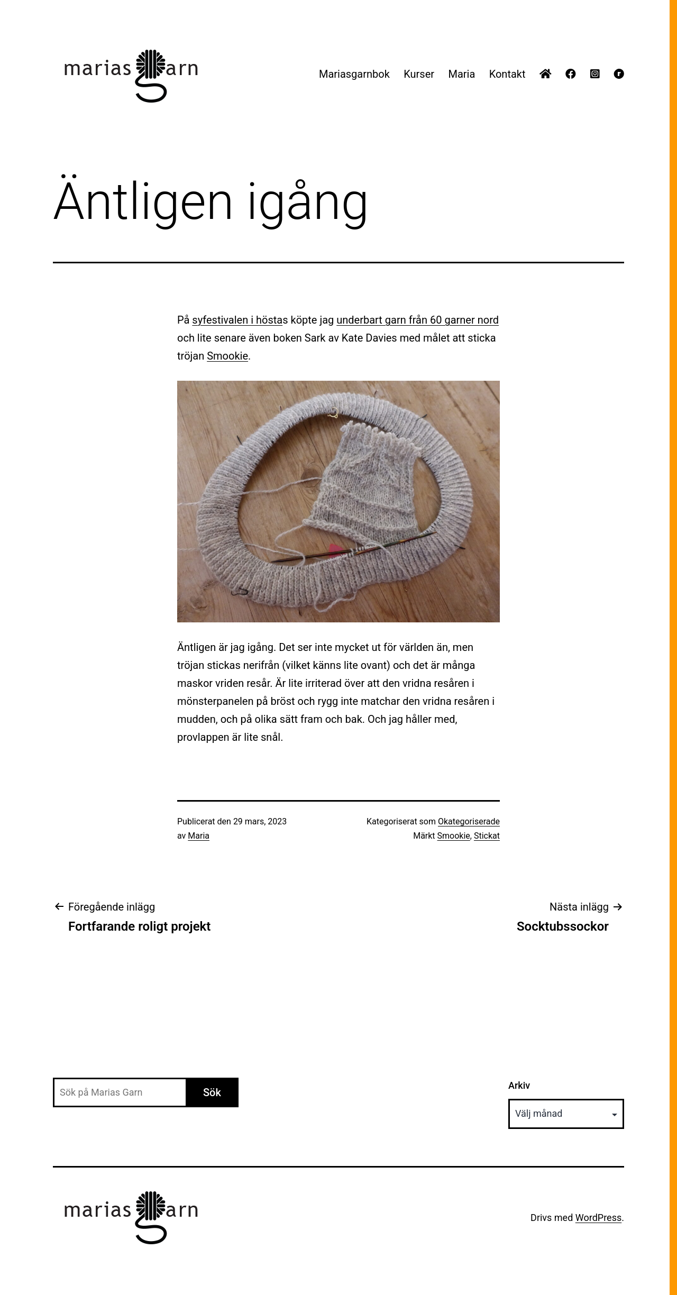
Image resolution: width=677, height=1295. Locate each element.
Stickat (487, 836)
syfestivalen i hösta (237, 320)
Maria (461, 74)
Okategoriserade (469, 821)
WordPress (598, 1217)
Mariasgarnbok (354, 74)
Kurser (419, 74)
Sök (212, 1092)
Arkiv (519, 1085)
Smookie (227, 356)
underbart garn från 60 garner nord (417, 320)
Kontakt (507, 74)
